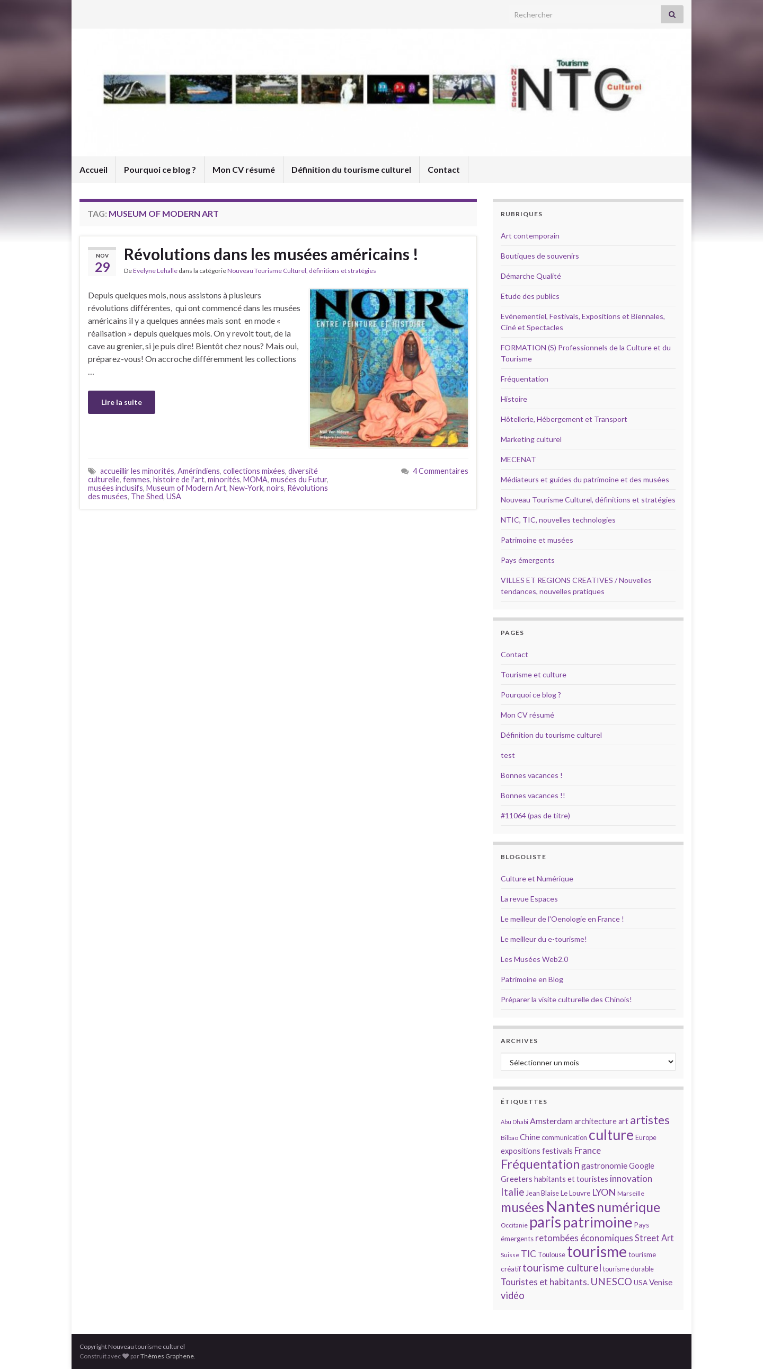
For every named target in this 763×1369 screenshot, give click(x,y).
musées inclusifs (115, 487)
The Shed (147, 496)
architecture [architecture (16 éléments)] (595, 1121)
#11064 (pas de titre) (535, 815)
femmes (136, 479)
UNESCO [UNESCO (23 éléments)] (611, 1281)
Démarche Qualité (531, 275)
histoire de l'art (179, 479)
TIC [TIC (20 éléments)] (528, 1253)
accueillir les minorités (137, 470)
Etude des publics (530, 296)
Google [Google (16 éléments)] (641, 1165)
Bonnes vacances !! (533, 795)
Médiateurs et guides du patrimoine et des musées (585, 479)
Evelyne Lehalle (155, 271)
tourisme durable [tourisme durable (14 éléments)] (628, 1269)
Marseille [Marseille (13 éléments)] (630, 1193)
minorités (224, 479)
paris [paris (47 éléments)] (545, 1222)
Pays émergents (528, 559)
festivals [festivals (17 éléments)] (557, 1150)
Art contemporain (530, 235)
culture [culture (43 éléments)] (611, 1134)
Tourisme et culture (533, 674)
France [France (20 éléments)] (587, 1150)
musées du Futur (299, 479)
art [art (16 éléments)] (623, 1121)
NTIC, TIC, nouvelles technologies (558, 519)
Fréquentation (524, 378)
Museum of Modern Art (186, 487)
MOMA (255, 479)
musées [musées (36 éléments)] (522, 1207)
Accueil (93, 169)
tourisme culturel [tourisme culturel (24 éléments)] (561, 1267)
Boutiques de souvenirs (540, 255)
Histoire (514, 398)
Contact (444, 169)
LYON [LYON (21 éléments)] (604, 1192)
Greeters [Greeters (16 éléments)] (517, 1178)
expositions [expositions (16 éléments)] (520, 1150)
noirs (275, 487)
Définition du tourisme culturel (351, 169)
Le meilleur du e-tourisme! (544, 938)
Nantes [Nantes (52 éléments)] (570, 1206)
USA (173, 496)
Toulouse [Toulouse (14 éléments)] (551, 1254)
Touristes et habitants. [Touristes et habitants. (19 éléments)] (545, 1282)
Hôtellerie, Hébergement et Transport (564, 418)
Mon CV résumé (243, 169)
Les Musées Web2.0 (534, 959)
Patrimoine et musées (537, 539)
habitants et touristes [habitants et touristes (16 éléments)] (571, 1178)
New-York (246, 487)
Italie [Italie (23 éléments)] (513, 1192)
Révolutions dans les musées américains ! (271, 253)
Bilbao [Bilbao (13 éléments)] (509, 1138)
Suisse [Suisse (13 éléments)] (510, 1255)
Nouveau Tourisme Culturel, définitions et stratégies (301, 271)
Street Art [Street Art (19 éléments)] (654, 1238)
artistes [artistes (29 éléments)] (650, 1119)
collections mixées (254, 470)
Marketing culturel (531, 439)
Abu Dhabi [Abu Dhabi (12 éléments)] (514, 1121)
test (508, 754)
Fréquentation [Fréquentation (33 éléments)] (540, 1163)
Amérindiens (199, 470)
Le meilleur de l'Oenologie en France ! (562, 918)
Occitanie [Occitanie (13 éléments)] (514, 1225)
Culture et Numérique (537, 878)
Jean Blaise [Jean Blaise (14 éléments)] (542, 1193)
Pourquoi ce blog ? (160, 169)
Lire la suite (121, 402)
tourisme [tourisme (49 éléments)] (597, 1251)
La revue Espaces (529, 898)
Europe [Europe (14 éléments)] (645, 1137)
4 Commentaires (440, 470)
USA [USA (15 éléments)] (640, 1282)
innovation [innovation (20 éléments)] (631, 1178)
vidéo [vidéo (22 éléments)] (513, 1295)
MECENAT (518, 459)
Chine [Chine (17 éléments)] (530, 1137)
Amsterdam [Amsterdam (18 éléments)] (551, 1121)
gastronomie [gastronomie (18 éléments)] (604, 1165)
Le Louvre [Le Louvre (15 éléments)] (575, 1193)
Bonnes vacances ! (532, 775)
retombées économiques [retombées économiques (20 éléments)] (584, 1237)
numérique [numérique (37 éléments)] (628, 1207)
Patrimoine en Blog (532, 979)
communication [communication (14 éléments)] (564, 1137)
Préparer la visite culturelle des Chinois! (566, 999)
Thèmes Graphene (167, 1356)
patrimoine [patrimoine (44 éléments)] (598, 1222)
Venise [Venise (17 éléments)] (660, 1282)
